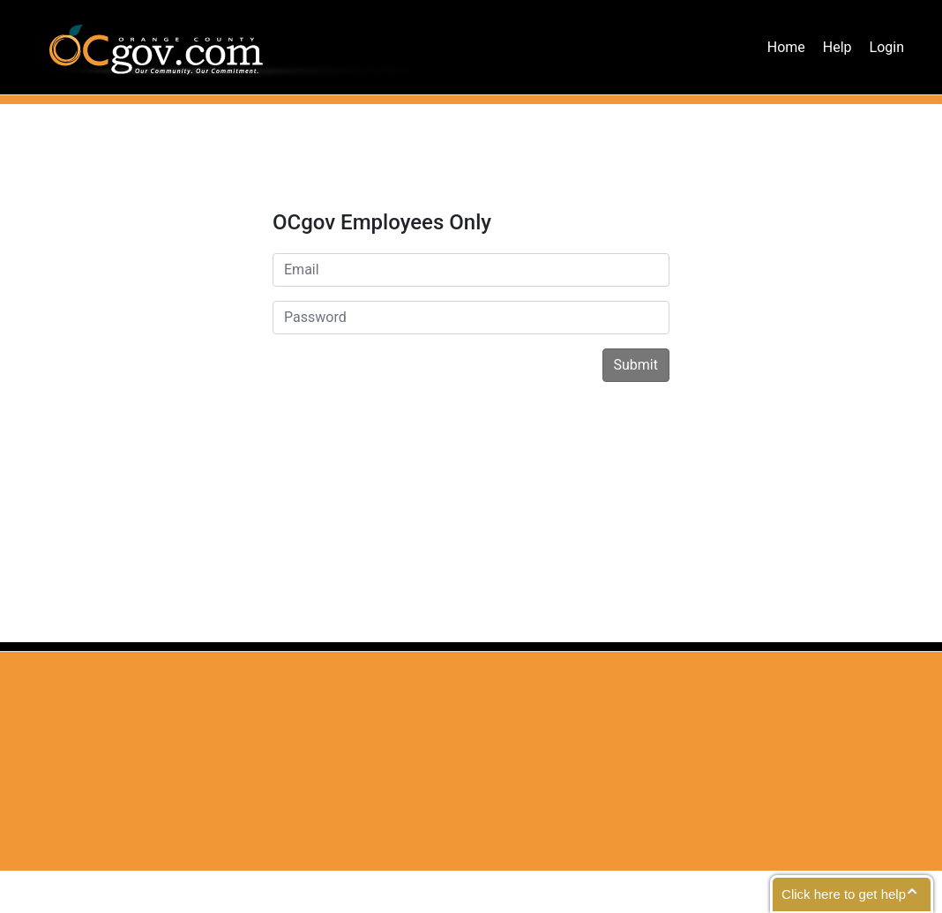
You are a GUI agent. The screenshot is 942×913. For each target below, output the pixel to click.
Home (786, 47)
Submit (636, 364)
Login (887, 47)
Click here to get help (843, 894)
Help (837, 47)
